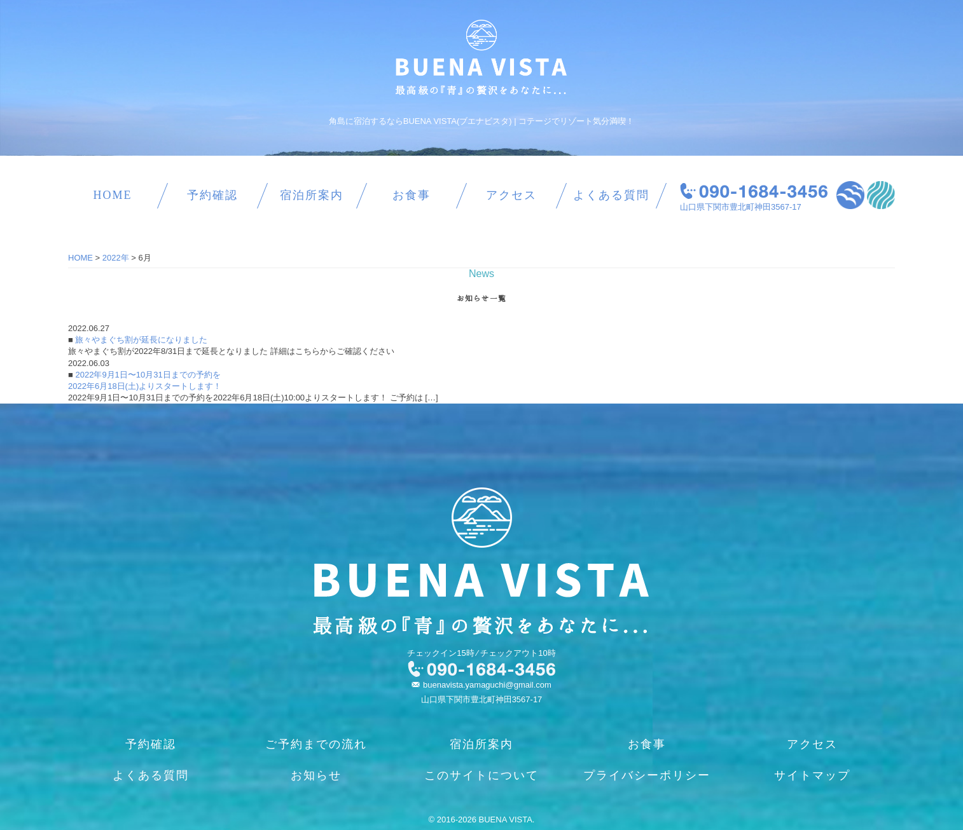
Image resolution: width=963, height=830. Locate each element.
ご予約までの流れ (316, 744)
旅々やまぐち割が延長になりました (140, 339)
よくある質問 (611, 195)
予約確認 (212, 195)
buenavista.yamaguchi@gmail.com (487, 685)
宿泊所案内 (311, 195)
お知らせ (316, 775)
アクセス (511, 195)
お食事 (411, 195)
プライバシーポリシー (646, 775)
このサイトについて (481, 775)
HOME (112, 195)
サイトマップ (812, 775)
